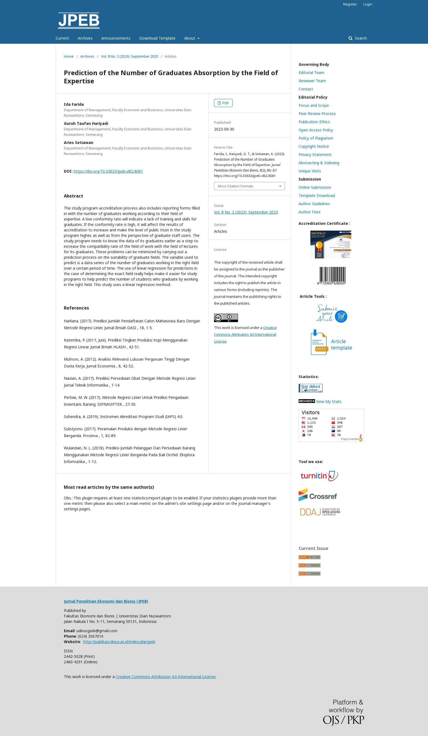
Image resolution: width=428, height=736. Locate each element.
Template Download (317, 195)
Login (367, 4)
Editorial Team (311, 72)
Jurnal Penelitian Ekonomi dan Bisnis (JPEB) (106, 601)
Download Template (157, 38)
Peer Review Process (317, 113)
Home (69, 56)
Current (62, 38)
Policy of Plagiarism (316, 138)
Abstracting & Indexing (319, 162)
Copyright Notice (314, 146)
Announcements (115, 38)
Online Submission (315, 187)
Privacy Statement (315, 154)
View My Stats (320, 401)
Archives (85, 38)
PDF (225, 103)
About (190, 38)
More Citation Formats (236, 186)
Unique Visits (310, 170)
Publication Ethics (314, 121)
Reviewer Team (312, 80)
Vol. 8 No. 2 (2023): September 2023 (129, 56)
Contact (306, 89)
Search (360, 38)
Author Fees (309, 211)
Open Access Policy (316, 130)
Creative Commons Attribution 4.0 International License (245, 334)
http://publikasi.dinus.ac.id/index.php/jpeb (119, 641)
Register (350, 4)
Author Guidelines (314, 203)
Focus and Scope (314, 105)
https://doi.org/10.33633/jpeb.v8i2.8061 (108, 171)
